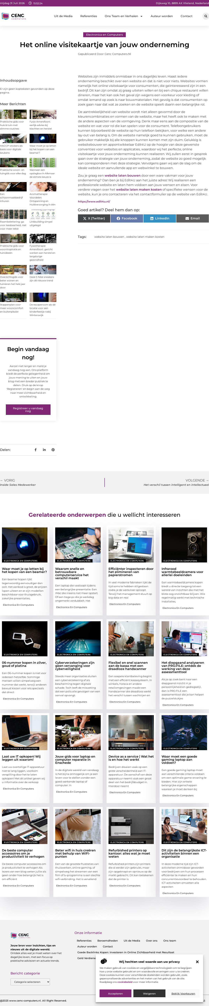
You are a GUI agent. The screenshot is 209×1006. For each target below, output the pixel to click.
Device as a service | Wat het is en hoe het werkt (131, 758)
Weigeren (149, 993)
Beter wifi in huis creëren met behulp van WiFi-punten (75, 853)
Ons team (169, 940)
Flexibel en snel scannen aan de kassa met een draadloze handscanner (128, 666)
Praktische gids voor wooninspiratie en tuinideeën (12, 249)
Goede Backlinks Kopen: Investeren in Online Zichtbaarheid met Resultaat (125, 952)
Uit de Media (63, 16)
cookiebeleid (125, 981)
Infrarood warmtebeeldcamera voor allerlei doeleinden (182, 572)
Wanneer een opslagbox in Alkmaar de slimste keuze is (42, 173)
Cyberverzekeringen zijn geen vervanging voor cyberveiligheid (74, 666)
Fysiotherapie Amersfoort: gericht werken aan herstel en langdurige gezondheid (42, 252)
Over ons (151, 940)
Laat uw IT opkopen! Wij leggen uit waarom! (21, 758)
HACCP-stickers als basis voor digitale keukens (11, 149)
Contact (186, 16)
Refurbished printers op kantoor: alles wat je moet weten (129, 853)
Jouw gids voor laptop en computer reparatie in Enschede (75, 760)
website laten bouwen (123, 175)
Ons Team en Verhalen (124, 16)
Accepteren (115, 993)
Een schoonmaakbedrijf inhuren (11, 197)
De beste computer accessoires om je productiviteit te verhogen (23, 853)
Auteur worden (162, 16)
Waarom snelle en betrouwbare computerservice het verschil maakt (72, 573)
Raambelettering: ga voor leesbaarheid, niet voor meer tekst (13, 225)
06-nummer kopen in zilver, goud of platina (24, 664)
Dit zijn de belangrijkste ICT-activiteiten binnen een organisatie (184, 853)
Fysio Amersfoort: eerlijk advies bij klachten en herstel (41, 125)
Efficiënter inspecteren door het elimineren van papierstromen (131, 572)
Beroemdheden (107, 940)
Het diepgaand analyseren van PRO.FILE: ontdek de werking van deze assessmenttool (183, 667)
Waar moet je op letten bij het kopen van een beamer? (43, 149)
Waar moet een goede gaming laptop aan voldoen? (179, 760)
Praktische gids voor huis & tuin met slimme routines (12, 125)
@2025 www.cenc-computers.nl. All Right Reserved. (33, 1000)
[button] (197, 962)
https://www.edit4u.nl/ (94, 201)
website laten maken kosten (139, 189)
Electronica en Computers (104, 34)
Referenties (88, 16)
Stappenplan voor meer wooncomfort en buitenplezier (11, 308)
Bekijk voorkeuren (183, 993)
